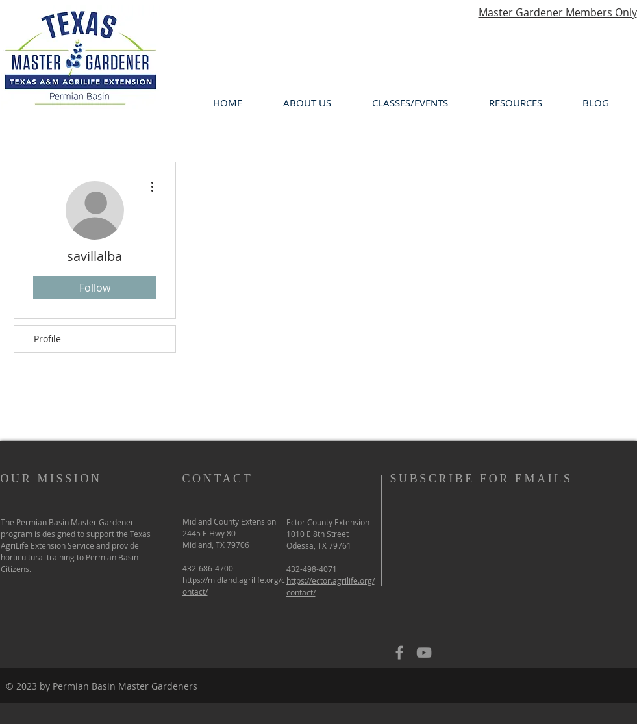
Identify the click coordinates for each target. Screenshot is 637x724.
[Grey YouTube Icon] (424, 652)
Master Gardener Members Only (558, 12)
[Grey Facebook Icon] (399, 652)
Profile (47, 338)
